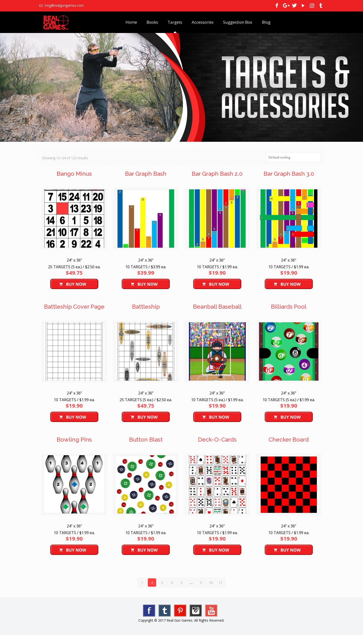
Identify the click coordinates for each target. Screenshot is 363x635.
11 (221, 582)
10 (211, 582)
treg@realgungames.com (64, 5)
